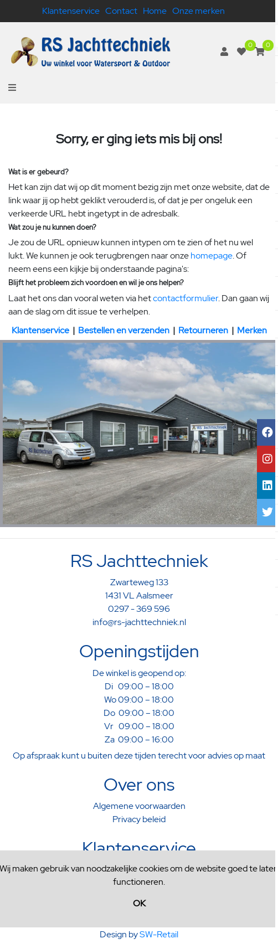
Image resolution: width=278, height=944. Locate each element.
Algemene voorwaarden (139, 806)
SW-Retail (159, 934)
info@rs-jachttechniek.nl (139, 622)
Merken (252, 330)
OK (139, 903)
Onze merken (198, 11)
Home (155, 11)
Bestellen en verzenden (123, 330)
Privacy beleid (139, 819)
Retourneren (203, 330)
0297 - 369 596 (139, 609)
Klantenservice (71, 11)
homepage (212, 255)
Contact (121, 11)
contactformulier (185, 298)
